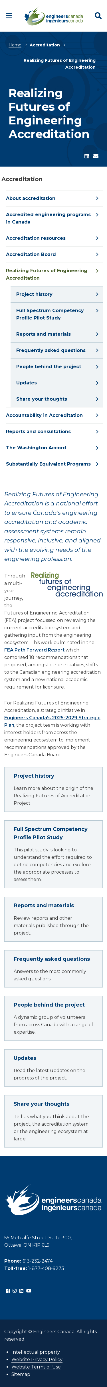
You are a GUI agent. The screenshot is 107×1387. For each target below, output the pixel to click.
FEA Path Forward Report (34, 650)
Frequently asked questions (52, 959)
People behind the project (49, 1005)
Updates (25, 1058)
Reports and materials (44, 905)
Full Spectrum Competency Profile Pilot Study (51, 833)
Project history (34, 776)
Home (15, 45)
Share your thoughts (41, 1104)
